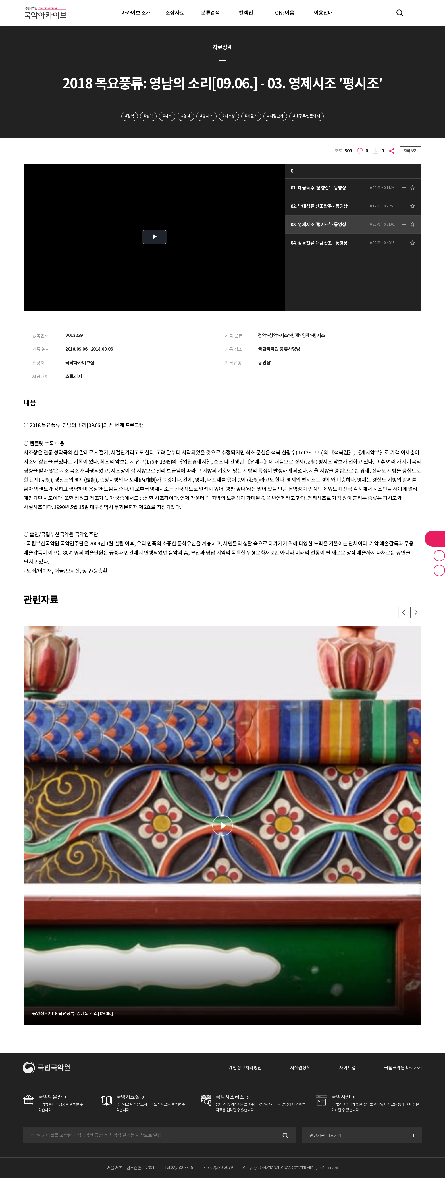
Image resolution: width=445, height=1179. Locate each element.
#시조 (167, 116)
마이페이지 (416, 13)
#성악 (148, 116)
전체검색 (400, 13)
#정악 (129, 116)
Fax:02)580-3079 (218, 1168)
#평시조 (206, 116)
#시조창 (228, 116)
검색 (284, 1136)
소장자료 (174, 12)
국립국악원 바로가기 (403, 1068)
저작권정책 (300, 1068)
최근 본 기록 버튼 (439, 570)
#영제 (186, 116)
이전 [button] (403, 613)
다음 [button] (415, 613)
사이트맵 (347, 1068)
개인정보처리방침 (245, 1068)
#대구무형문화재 (307, 116)
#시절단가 (275, 116)
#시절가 (251, 116)
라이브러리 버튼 (435, 539)
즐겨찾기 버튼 (439, 555)
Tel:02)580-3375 (179, 1168)
